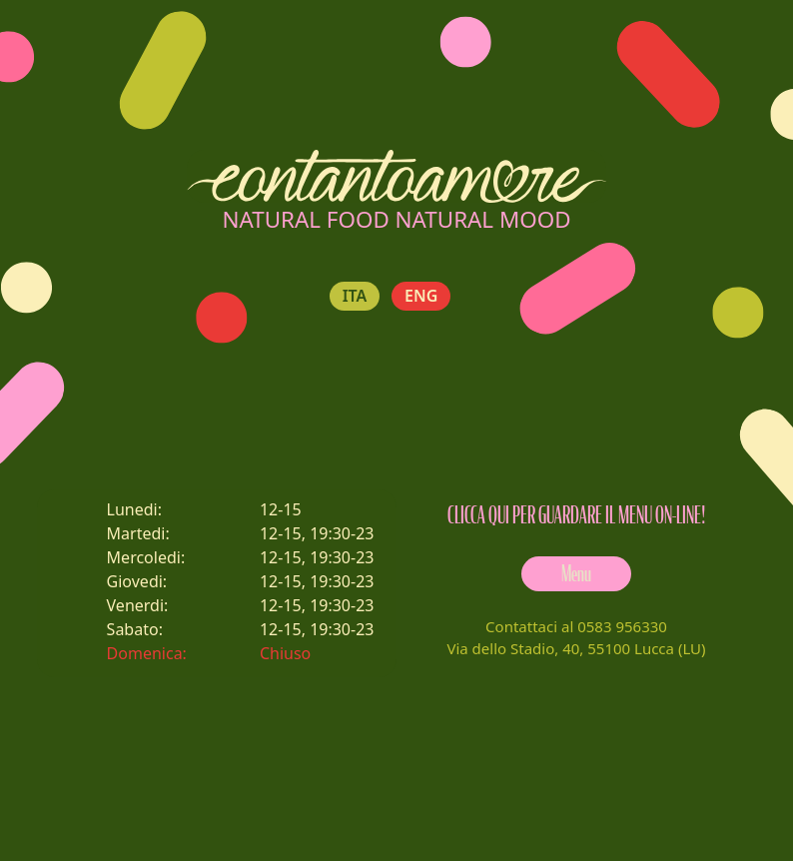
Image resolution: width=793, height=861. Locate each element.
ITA (355, 297)
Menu (576, 573)
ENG (420, 297)
